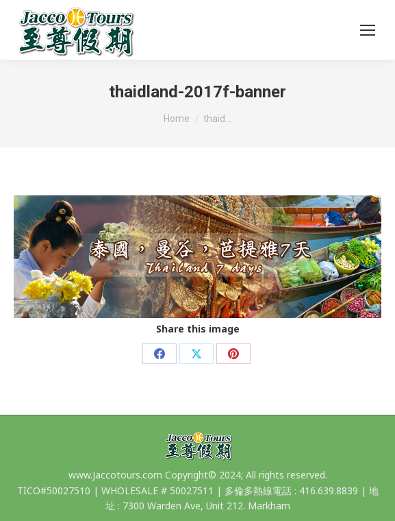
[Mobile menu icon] (367, 30)
